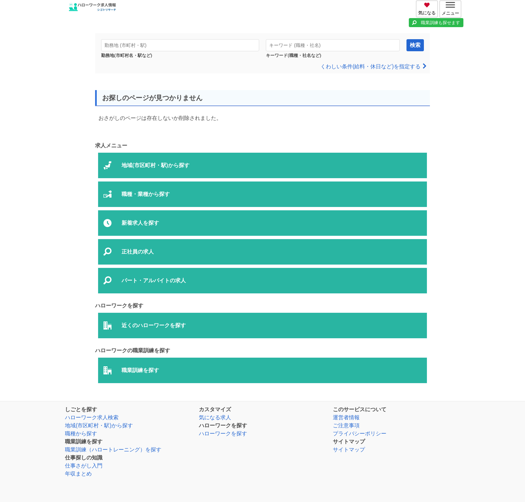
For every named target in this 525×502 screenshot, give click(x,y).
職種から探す (81, 433)
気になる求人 (215, 417)
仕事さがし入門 (83, 465)
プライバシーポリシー (359, 433)
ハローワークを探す (223, 433)
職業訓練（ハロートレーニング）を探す (113, 449)
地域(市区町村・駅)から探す (99, 425)
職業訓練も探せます (440, 22)
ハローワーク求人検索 (92, 417)
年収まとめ (78, 474)
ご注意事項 (346, 425)
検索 (415, 45)
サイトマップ (349, 449)
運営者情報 (346, 417)
